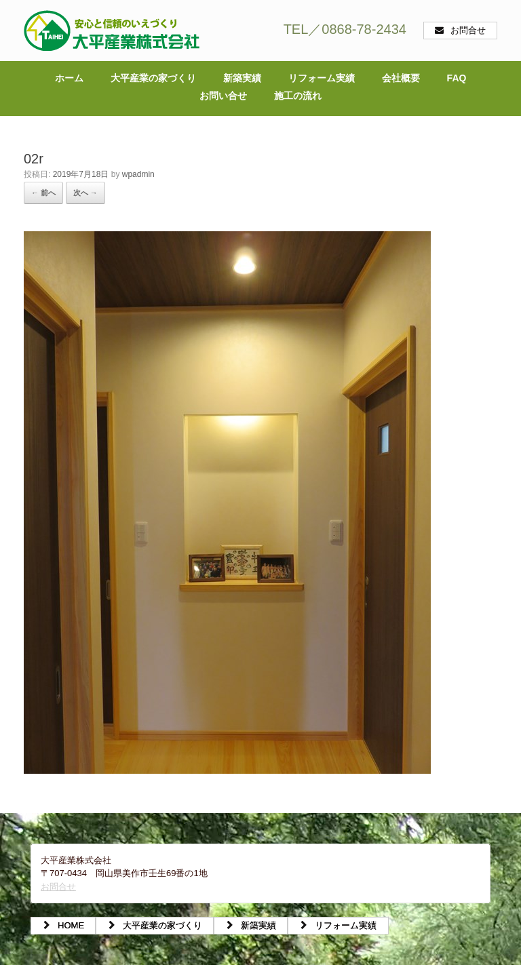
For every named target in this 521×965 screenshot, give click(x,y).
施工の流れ (298, 95)
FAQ (457, 78)
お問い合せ (223, 95)
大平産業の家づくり (153, 78)
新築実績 (242, 78)
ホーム (69, 78)
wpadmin (138, 174)
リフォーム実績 (321, 78)
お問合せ (58, 887)
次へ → (85, 193)
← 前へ (43, 193)
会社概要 (401, 78)
